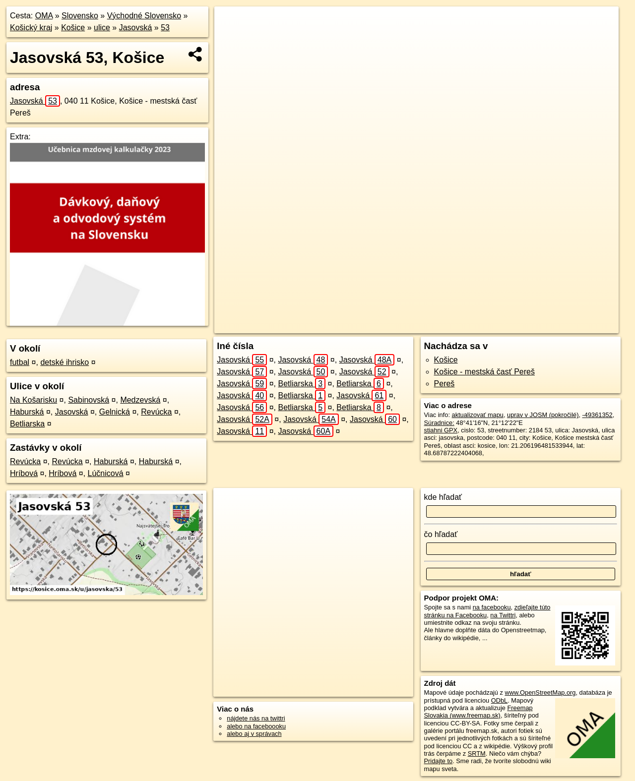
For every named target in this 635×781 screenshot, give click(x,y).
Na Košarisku (33, 400)
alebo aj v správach (254, 733)
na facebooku (492, 607)
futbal (19, 362)
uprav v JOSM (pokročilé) (542, 415)
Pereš (444, 383)
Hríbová (24, 473)
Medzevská (140, 400)
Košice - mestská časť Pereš (484, 371)
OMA (44, 15)
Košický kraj (31, 27)
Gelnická (114, 412)
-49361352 (597, 415)
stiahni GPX (441, 430)
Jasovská (135, 27)
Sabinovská (88, 400)
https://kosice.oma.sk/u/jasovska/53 (570, 326)
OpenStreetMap (439, 326)
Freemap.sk (490, 326)
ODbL (499, 700)
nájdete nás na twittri (256, 718)
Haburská (27, 412)
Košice (73, 27)
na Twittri (502, 615)
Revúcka (156, 412)
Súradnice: (439, 422)
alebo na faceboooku (256, 726)
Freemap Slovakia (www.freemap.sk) (478, 711)
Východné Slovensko (144, 15)
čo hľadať (441, 534)
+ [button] (231, 23)
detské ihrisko (64, 362)
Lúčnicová (106, 473)
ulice (102, 27)
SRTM (477, 753)
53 (165, 27)
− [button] (231, 38)
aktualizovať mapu (478, 415)
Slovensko (80, 15)
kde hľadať (443, 497)
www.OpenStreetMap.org (540, 692)
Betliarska (27, 424)
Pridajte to (438, 761)
